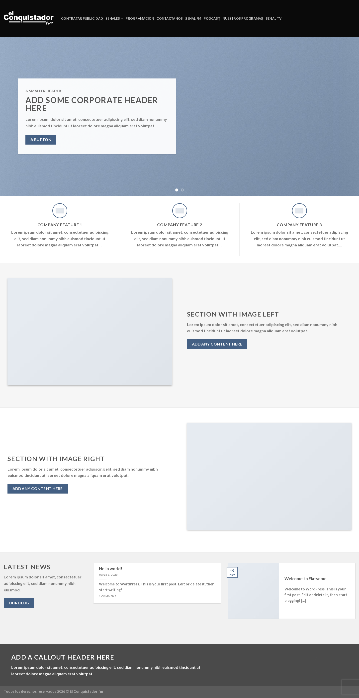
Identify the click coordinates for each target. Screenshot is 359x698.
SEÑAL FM (193, 18)
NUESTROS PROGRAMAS (243, 18)
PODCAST (212, 18)
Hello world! (110, 568)
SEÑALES (114, 18)
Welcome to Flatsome (305, 578)
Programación (140, 18)
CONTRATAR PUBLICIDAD (82, 18)
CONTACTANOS (170, 18)
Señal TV (273, 18)
